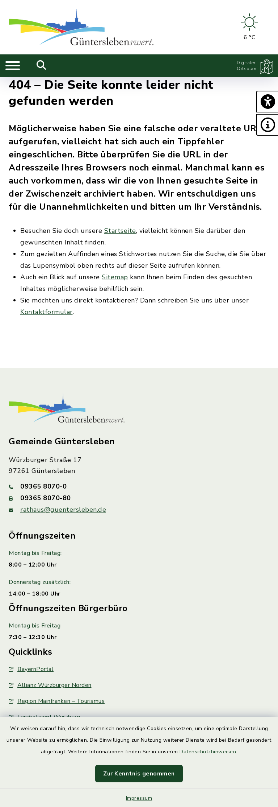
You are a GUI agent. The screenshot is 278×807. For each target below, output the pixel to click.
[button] (267, 101)
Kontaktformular (46, 312)
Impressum (139, 798)
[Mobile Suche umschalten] (41, 65)
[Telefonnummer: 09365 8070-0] (139, 486)
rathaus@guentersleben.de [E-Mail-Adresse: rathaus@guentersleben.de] (63, 509)
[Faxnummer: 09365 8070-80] (139, 498)
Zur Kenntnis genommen (139, 774)
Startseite (120, 230)
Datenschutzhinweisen (208, 751)
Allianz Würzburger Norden (50, 685)
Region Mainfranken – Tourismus (57, 701)
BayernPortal (31, 669)
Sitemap (115, 277)
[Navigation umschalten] (12, 65)
